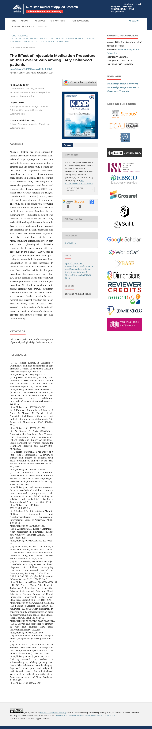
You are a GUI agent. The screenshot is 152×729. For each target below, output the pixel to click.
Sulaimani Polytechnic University (53, 712)
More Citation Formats (75, 189)
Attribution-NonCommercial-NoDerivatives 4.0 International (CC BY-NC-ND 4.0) (84, 715)
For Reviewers (81, 21)
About (24, 21)
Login (139, 4)
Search (134, 21)
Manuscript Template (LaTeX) (123, 87)
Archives (40, 21)
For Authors (57, 21)
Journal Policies (22, 26)
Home (13, 21)
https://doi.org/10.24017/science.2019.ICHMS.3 (31, 69)
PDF (68, 145)
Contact (43, 26)
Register (128, 4)
